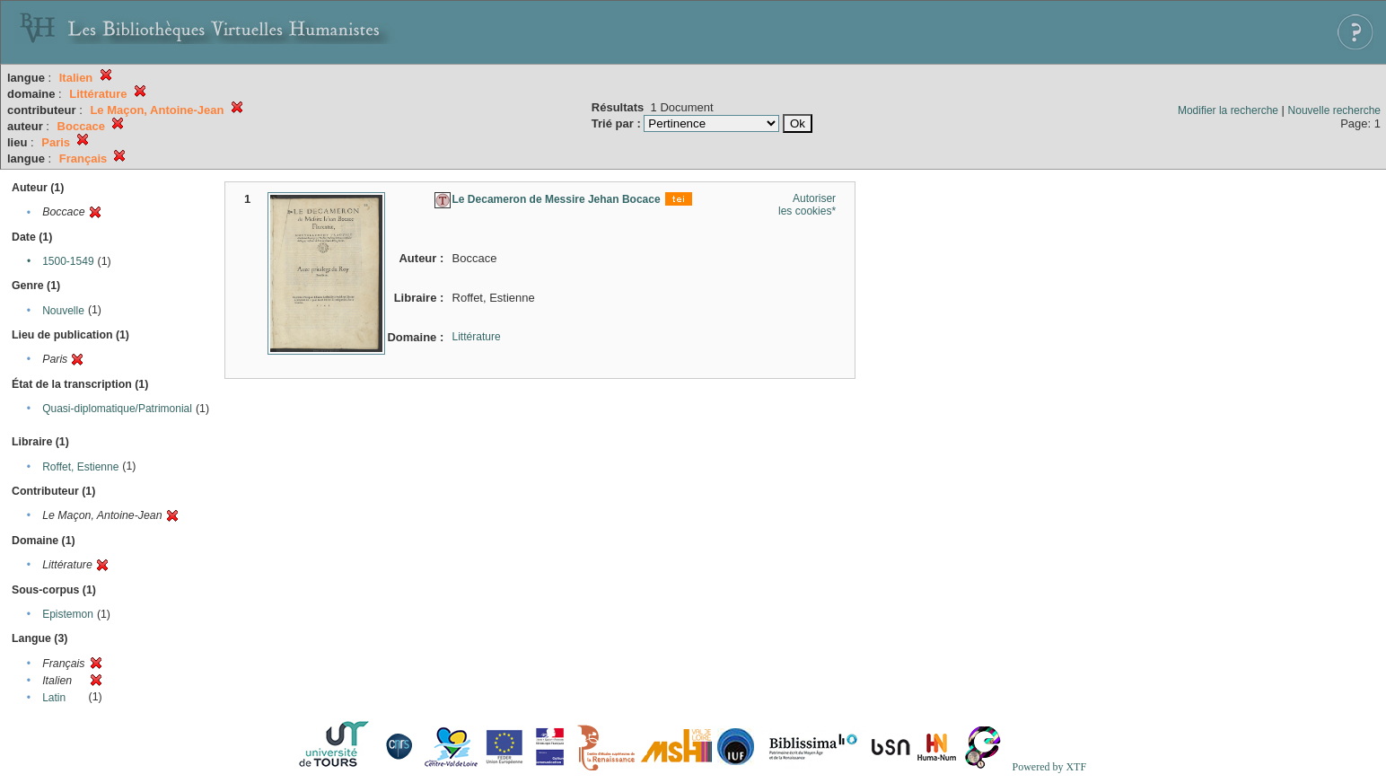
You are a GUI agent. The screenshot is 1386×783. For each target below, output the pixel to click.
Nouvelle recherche (1334, 110)
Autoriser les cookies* (807, 204)
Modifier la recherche (1228, 110)
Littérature (476, 336)
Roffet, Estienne (80, 467)
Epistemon (67, 614)
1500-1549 (67, 261)
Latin (54, 697)
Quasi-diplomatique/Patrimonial (117, 408)
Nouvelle (63, 310)
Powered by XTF (1049, 767)
